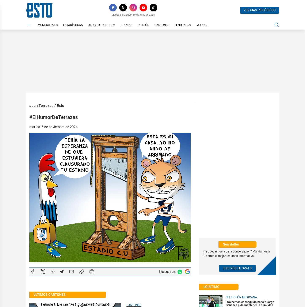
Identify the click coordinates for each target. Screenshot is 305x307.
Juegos (202, 25)
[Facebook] (113, 7)
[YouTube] (143, 7)
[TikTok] (153, 7)
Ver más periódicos (259, 10)
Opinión (143, 25)
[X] (123, 7)
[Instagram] (133, 7)
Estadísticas (73, 25)
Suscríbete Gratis (237, 268)
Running (126, 25)
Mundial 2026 (48, 25)
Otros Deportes (101, 25)
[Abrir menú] (29, 25)
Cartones (162, 25)
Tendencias (183, 25)
